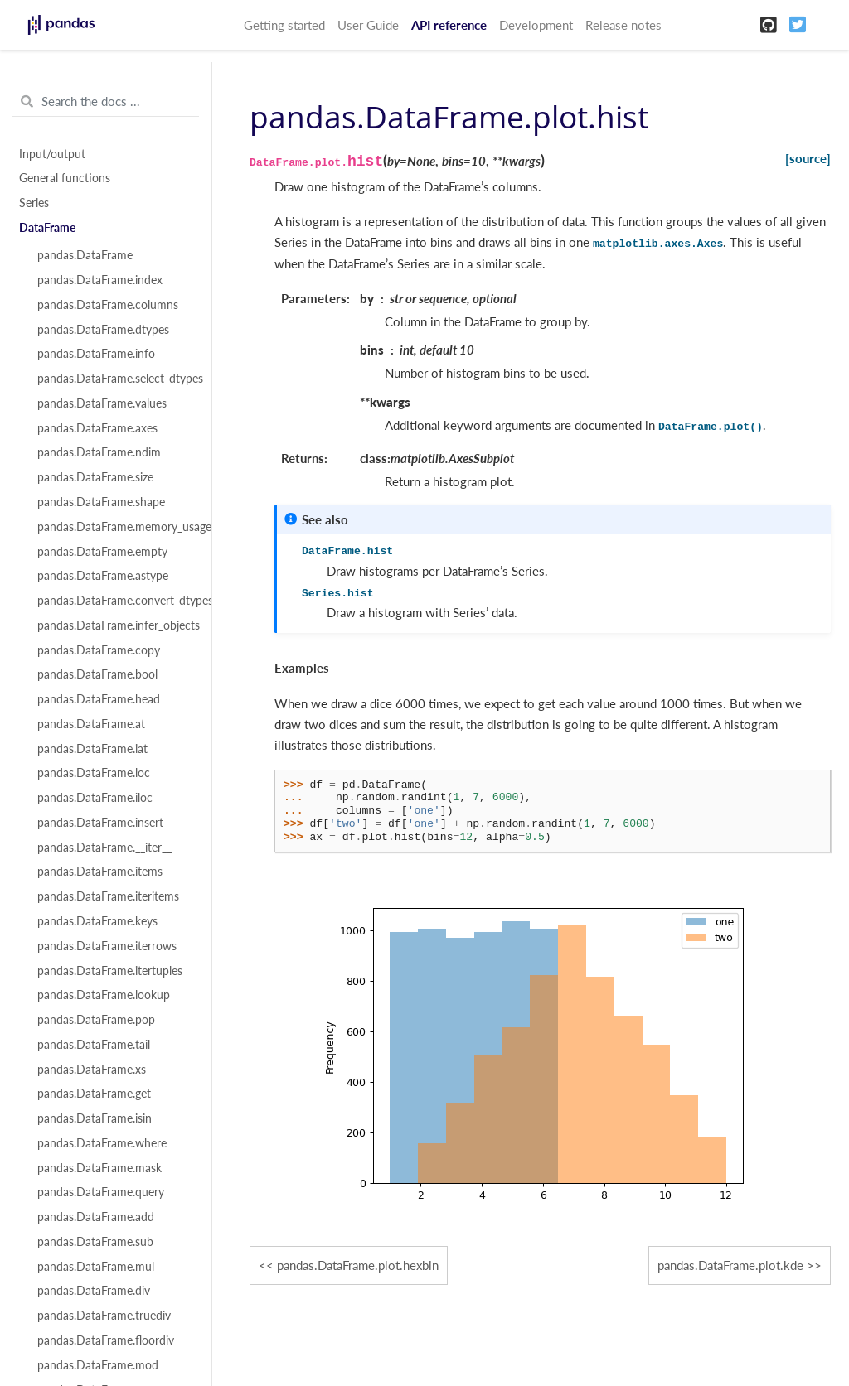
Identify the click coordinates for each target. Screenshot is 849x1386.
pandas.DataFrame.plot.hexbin (358, 1265)
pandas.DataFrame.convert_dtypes (115, 600)
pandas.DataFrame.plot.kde (730, 1265)
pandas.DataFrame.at (91, 724)
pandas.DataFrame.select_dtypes (115, 378)
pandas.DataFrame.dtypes (103, 329)
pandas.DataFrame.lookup (103, 995)
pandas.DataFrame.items (100, 871)
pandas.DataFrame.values (102, 403)
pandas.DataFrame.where (102, 1143)
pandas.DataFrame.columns (107, 304)
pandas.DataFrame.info (96, 353)
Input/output (52, 154)
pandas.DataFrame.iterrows (107, 946)
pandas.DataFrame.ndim (99, 452)
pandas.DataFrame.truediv (104, 1315)
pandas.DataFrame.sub (95, 1241)
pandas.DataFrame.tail (93, 1044)
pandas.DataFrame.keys (97, 921)
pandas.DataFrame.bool (97, 674)
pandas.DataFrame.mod (97, 1365)
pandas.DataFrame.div (93, 1290)
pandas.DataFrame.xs (91, 1069)
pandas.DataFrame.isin (94, 1118)
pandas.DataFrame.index (100, 280)
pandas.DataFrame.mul (95, 1266)
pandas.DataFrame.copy (98, 650)
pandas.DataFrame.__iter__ (104, 847)
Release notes (623, 24)
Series (34, 203)
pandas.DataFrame (85, 255)
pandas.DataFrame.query (100, 1192)
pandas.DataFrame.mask (99, 1168)
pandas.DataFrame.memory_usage (115, 527)
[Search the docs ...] (105, 102)
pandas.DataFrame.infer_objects (115, 625)
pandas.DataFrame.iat (92, 749)
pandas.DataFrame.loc (93, 773)
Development (536, 24)
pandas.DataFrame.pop (96, 1019)
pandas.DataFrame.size (95, 477)
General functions (64, 178)
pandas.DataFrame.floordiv (105, 1340)
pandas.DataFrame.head (98, 699)
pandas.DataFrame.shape (101, 502)
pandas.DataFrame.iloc (95, 797)
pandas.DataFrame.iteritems (108, 896)
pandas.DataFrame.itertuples (109, 971)
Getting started (284, 24)
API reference (449, 24)
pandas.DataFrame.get (94, 1093)
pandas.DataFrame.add (95, 1217)
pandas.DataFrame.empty (102, 551)
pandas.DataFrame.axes (97, 428)
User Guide (368, 24)
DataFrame (47, 227)
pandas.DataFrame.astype (102, 575)
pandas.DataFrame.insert (100, 822)
